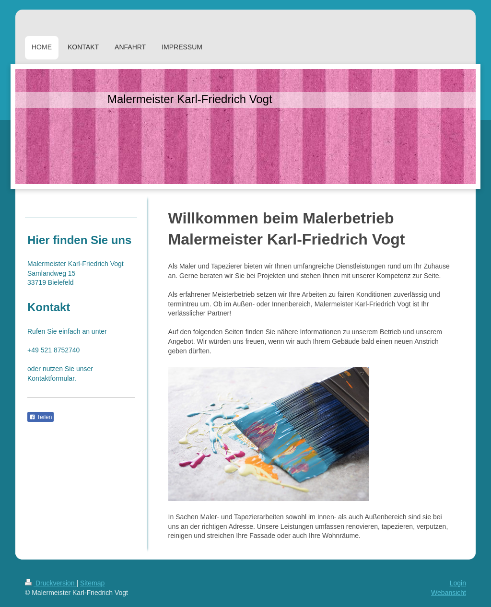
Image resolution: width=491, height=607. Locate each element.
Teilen (40, 417)
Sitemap (92, 583)
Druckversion (50, 583)
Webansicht (448, 592)
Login (458, 583)
